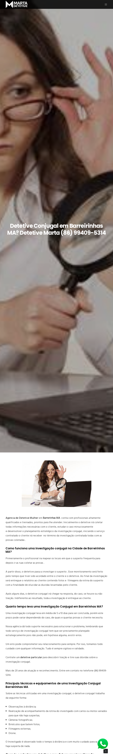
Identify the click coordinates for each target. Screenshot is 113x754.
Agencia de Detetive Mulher (22, 518)
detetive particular (31, 657)
